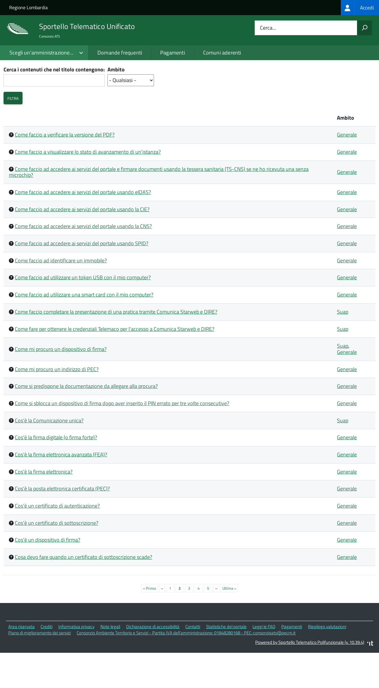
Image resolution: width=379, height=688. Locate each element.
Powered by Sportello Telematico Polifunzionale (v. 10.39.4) (309, 677)
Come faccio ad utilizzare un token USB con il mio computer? (83, 313)
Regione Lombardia (28, 7)
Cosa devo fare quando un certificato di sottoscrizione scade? (83, 592)
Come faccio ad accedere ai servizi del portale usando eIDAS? (83, 228)
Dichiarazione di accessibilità (152, 662)
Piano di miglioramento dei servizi (39, 668)
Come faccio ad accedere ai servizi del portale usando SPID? (81, 279)
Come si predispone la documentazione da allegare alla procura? (86, 422)
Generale (347, 170)
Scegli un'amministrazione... (41, 53)
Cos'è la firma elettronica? (44, 507)
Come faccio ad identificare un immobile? (61, 296)
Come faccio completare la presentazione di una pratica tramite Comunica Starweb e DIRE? (116, 347)
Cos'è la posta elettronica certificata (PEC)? (62, 524)
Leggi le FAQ (264, 662)
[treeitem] (360, 7)
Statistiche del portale (226, 662)
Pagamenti (172, 53)
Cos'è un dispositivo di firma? (47, 576)
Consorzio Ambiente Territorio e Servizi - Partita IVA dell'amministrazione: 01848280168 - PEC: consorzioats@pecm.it (186, 668)
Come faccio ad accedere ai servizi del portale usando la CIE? (82, 245)
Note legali (110, 662)
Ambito (116, 105)
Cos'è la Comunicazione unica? (49, 456)
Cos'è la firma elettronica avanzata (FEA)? (61, 490)
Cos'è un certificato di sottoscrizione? (56, 558)
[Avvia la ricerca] (364, 27)
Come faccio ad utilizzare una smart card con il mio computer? (84, 330)
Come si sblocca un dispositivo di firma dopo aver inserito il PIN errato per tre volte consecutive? (122, 439)
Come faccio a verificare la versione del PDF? (65, 170)
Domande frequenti (119, 53)
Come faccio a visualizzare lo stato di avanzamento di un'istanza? (88, 187)
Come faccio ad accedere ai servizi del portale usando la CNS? (83, 262)
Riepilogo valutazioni (327, 662)
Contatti (192, 662)
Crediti (46, 662)
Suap (342, 347)
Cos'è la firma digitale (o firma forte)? (56, 473)
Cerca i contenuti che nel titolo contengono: (54, 105)
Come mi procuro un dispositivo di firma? (61, 385)
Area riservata (21, 662)
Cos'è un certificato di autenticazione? (57, 541)
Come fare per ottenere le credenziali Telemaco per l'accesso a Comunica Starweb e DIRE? (114, 364)
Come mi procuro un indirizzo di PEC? (57, 405)
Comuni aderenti (222, 53)
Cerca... (268, 28)
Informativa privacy (76, 662)
